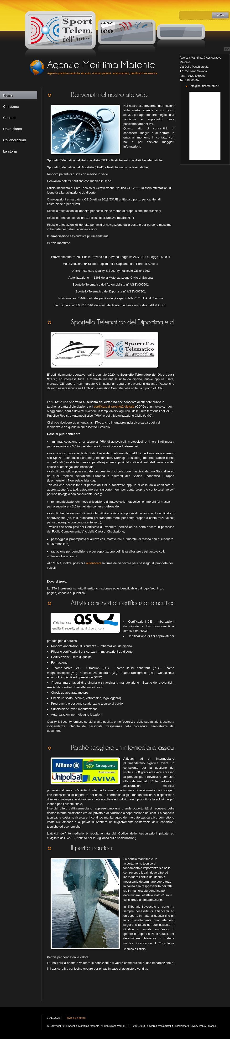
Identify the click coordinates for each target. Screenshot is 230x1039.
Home (8, 95)
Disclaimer (181, 1025)
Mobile (212, 1025)
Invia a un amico (76, 1017)
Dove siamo (12, 129)
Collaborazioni (14, 140)
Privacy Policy (198, 1025)
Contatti (9, 118)
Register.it (167, 1025)
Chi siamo (11, 106)
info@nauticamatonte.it (204, 86)
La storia (10, 151)
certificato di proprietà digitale (114, 406)
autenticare (93, 563)
